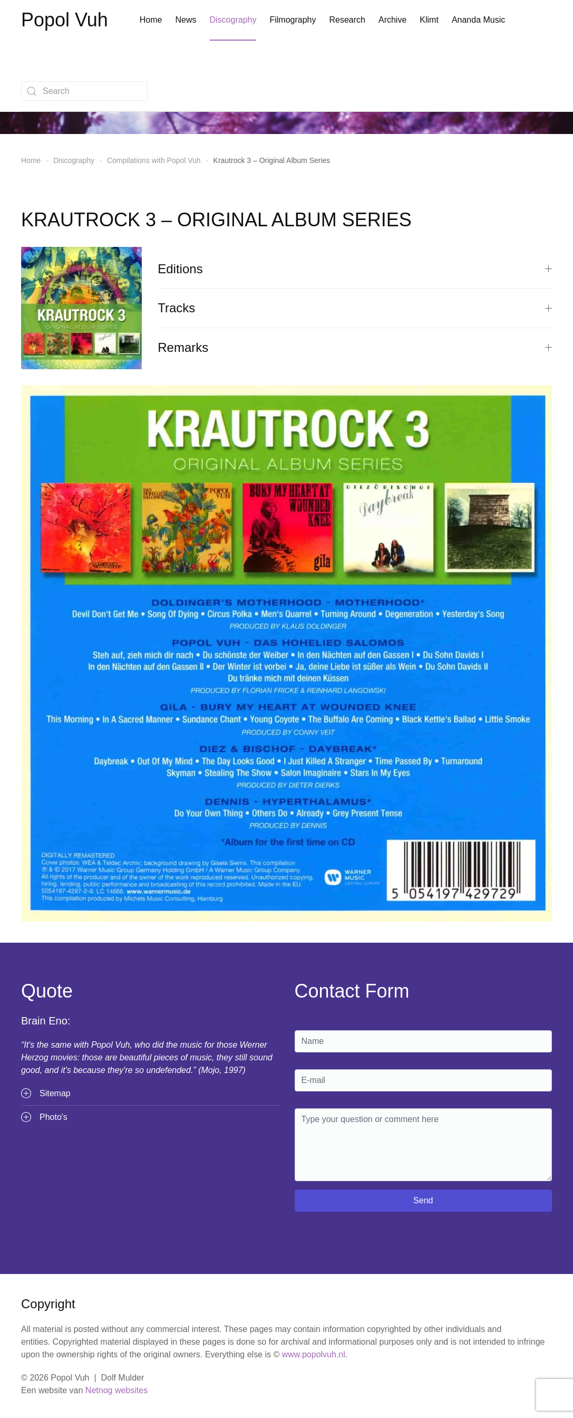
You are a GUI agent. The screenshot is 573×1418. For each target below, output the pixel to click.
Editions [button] (355, 269)
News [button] (185, 19)
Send (423, 1200)
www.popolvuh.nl (313, 1354)
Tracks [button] (355, 308)
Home (151, 19)
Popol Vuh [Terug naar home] (64, 20)
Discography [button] (233, 19)
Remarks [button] (355, 347)
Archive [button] (392, 19)
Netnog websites (116, 1390)
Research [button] (347, 19)
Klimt (429, 19)
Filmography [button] (292, 19)
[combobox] (84, 91)
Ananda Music (478, 19)
